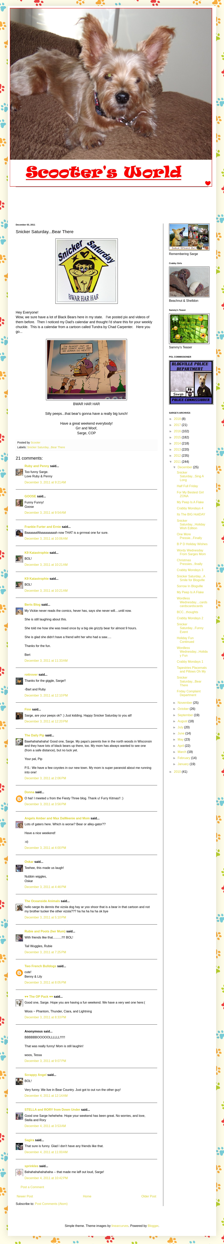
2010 (178, 771)
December (185, 467)
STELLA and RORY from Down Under (52, 1109)
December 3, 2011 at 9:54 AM (45, 512)
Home (87, 1196)
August (183, 721)
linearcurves (120, 1225)
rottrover (31, 674)
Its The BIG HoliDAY (191, 514)
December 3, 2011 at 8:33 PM (45, 1017)
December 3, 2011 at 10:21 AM (46, 564)
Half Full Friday (187, 486)
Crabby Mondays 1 (190, 661)
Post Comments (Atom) (51, 1203)
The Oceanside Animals (42, 901)
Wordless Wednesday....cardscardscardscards (192, 602)
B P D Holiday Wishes (192, 544)
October (184, 708)
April (181, 745)
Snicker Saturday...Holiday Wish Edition (191, 524)
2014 (178, 443)
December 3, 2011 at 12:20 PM (46, 721)
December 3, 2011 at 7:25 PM (45, 952)
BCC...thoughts (187, 612)
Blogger (153, 1225)
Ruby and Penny (37, 466)
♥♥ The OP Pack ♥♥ (39, 996)
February (184, 758)
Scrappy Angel (35, 1075)
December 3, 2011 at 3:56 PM (45, 804)
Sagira (29, 1140)
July (181, 727)
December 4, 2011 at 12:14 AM (46, 1095)
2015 (178, 437)
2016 (178, 431)
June (181, 733)
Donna (29, 792)
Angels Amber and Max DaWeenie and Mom (57, 818)
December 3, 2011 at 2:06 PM (45, 778)
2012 (178, 455)
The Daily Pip (35, 735)
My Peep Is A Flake (190, 502)
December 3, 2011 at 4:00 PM (45, 847)
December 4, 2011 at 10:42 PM (46, 1178)
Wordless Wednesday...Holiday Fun (192, 651)
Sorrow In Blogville (190, 586)
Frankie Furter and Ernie (43, 526)
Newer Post (25, 1196)
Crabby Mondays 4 (190, 508)
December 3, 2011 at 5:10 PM (45, 917)
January (184, 764)
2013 (178, 449)
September (186, 715)
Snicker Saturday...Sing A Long (190, 476)
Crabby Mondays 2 (190, 618)
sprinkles (31, 1166)
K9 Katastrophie (37, 552)
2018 (178, 418)
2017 (178, 425)
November (185, 702)
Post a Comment (32, 1187)
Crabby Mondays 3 (190, 570)
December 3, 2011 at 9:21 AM (45, 482)
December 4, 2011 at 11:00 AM (46, 1152)
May (181, 739)
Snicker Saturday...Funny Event (190, 628)
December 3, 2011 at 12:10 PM (46, 695)
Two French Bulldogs (40, 966)
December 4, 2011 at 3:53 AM (45, 1126)
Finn (28, 709)
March (182, 752)
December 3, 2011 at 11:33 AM (46, 660)
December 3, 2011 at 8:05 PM (45, 982)
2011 (178, 461)
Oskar (29, 861)
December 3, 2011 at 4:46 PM (45, 887)
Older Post (148, 1196)
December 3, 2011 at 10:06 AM (46, 538)
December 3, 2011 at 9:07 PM (45, 1061)
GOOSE (30, 496)
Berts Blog (32, 604)
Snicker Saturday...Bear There (46, 447)
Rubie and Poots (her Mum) (45, 931)
